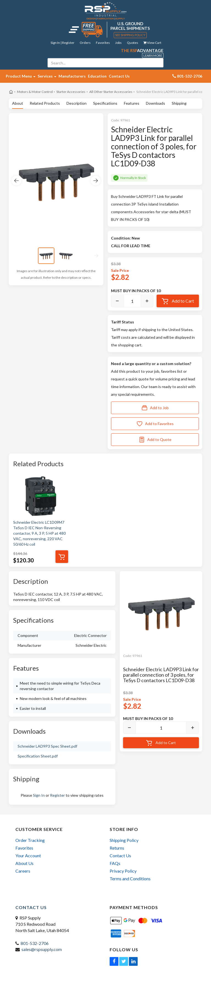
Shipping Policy (124, 840)
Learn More (152, 55)
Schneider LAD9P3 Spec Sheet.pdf (47, 746)
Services (47, 76)
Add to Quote (154, 439)
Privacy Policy (123, 870)
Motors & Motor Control (35, 92)
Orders (85, 43)
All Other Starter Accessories (110, 92)
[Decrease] (117, 301)
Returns (117, 847)
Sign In (39, 795)
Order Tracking (30, 840)
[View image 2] (66, 255)
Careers (22, 870)
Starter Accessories (70, 92)
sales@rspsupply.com (41, 949)
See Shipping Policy (130, 35)
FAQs (115, 863)
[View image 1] (46, 255)
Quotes (132, 43)
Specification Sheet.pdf (38, 756)
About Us (24, 863)
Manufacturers (72, 76)
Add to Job (155, 408)
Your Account (28, 855)
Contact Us (119, 76)
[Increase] (147, 301)
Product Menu (20, 76)
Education (97, 76)
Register (57, 795)
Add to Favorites (155, 423)
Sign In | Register (62, 43)
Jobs (118, 43)
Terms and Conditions (130, 878)
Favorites (103, 43)
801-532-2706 (35, 943)
